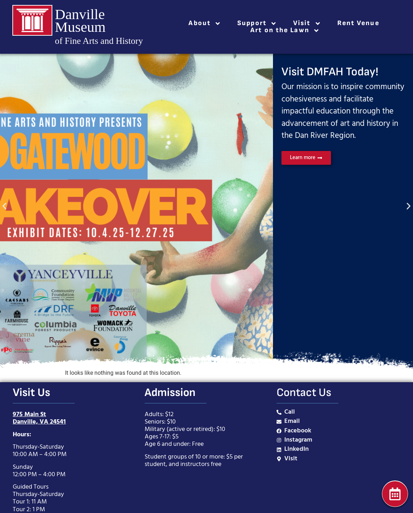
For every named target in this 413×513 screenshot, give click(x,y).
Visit (307, 23)
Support (257, 23)
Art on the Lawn (285, 30)
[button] (4, 206)
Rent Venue (358, 23)
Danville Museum (80, 20)
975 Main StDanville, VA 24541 (39, 418)
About (204, 23)
